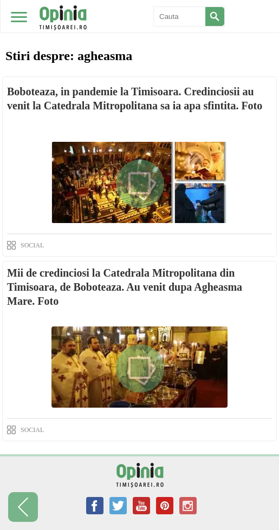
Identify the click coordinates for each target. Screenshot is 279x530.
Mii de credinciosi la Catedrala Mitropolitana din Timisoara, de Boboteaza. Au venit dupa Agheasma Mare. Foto (124, 287)
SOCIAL (32, 245)
